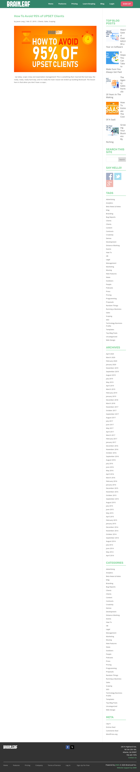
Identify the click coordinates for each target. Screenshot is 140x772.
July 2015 (109, 506)
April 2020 (110, 354)
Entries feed (110, 727)
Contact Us (132, 757)
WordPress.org (111, 734)
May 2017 (109, 428)
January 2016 (111, 485)
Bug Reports (110, 217)
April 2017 (110, 432)
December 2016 (112, 446)
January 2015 (111, 523)
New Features (111, 274)
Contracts (109, 231)
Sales (46, 21)
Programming (111, 298)
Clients (40, 21)
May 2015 (109, 513)
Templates (110, 329)
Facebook (109, 176)
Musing (109, 270)
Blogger (109, 183)
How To (109, 252)
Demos (108, 238)
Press (108, 291)
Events (108, 249)
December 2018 (112, 400)
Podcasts (109, 288)
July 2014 (109, 545)
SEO (107, 320)
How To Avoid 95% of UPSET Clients (39, 16)
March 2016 (110, 478)
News (108, 277)
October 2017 (111, 410)
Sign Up (127, 4)
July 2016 (109, 463)
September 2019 (112, 371)
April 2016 (110, 474)
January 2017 (111, 442)
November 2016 (112, 449)
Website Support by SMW (127, 768)
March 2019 (110, 389)
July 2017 (109, 421)
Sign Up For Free (83, 765)
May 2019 (109, 382)
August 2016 (111, 460)
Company (39, 765)
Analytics (109, 203)
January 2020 (111, 364)
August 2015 (111, 502)
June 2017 (110, 424)
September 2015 (112, 499)
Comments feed (112, 731)
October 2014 (111, 534)
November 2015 (112, 492)
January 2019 (111, 396)
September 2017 (112, 414)
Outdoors (109, 281)
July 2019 (109, 379)
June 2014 (110, 548)
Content (109, 228)
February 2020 (111, 361)
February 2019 (111, 393)
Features (62, 4)
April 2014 (110, 555)
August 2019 (111, 375)
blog (107, 210)
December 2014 (112, 527)
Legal (108, 259)
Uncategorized (111, 337)
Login (112, 4)
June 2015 (110, 509)
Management (111, 263)
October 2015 (111, 495)
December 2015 (112, 488)
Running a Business (113, 309)
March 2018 (110, 403)
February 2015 (111, 520)
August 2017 (111, 417)
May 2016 (109, 470)
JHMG (117, 765)
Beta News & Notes (113, 206)
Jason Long (20, 21)
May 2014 (109, 552)
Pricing (74, 4)
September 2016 (112, 456)
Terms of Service (54, 765)
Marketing (110, 267)
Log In (68, 765)
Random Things (112, 305)
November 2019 (112, 368)
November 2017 (112, 407)
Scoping (52, 21)
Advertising (110, 199)
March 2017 (110, 435)
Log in (108, 724)
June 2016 (110, 467)
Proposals (110, 302)
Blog (102, 4)
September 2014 (112, 538)
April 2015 (110, 516)
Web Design (110, 340)
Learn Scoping (89, 4)
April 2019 (110, 386)
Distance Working (113, 245)
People (108, 284)
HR (107, 256)
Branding (109, 214)
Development (111, 242)
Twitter (117, 176)
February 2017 (111, 439)
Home (50, 4)
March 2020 (110, 357)
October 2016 (111, 453)
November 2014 (112, 531)
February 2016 (111, 481)
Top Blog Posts (111, 333)
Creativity (109, 235)
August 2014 (111, 541)
